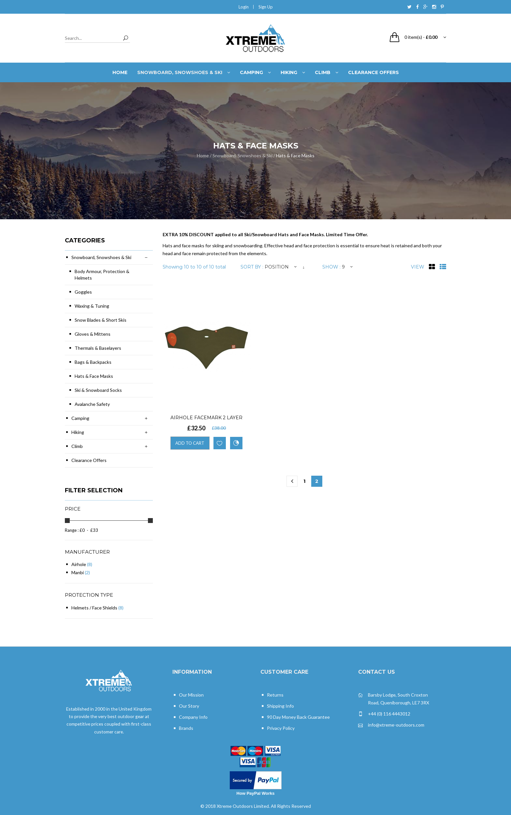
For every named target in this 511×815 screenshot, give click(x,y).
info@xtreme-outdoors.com (391, 725)
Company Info (190, 717)
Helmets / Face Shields (94, 607)
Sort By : (252, 267)
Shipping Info (277, 706)
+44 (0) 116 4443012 (384, 714)
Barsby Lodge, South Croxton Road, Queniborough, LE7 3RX (393, 698)
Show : (331, 267)
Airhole (78, 564)
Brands (182, 728)
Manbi (77, 572)
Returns (272, 695)
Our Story (185, 706)
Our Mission (188, 695)
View (417, 267)
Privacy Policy (277, 728)
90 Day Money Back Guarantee (295, 717)
